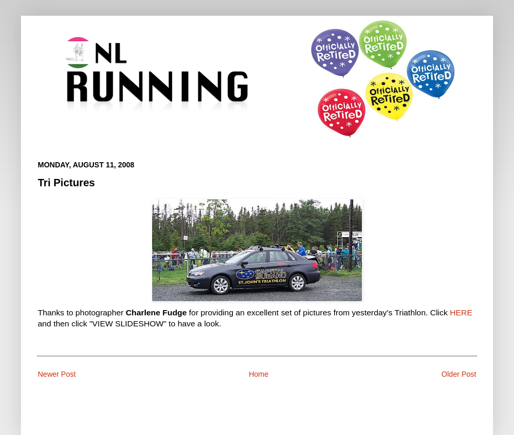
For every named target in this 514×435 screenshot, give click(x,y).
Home (258, 374)
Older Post (459, 374)
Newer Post (57, 374)
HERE (461, 312)
